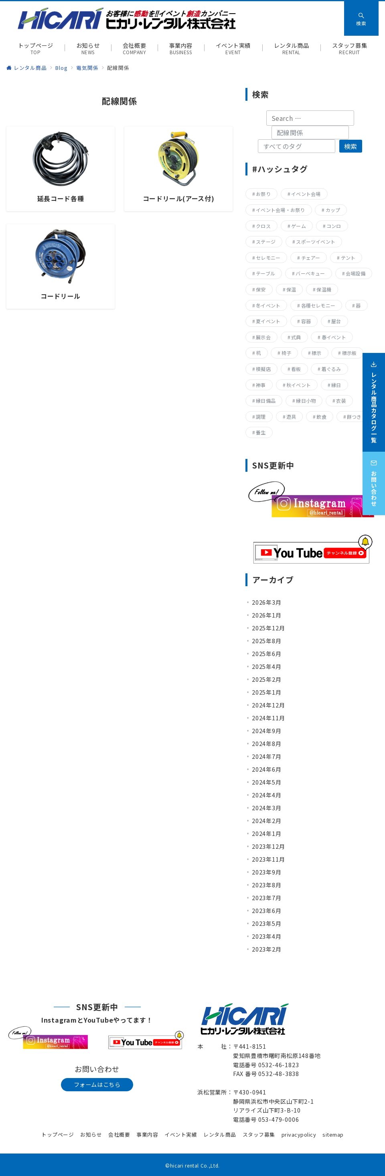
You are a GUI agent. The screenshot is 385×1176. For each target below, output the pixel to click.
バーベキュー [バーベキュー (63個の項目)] (310, 273)
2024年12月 (268, 705)
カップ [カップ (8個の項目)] (333, 209)
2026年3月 (267, 602)
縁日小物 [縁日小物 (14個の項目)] (306, 400)
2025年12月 (268, 628)
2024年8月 (267, 744)
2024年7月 (267, 756)
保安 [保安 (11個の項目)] (260, 289)
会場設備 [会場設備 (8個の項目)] (355, 273)
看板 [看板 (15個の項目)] (296, 368)
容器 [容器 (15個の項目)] (306, 321)
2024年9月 (267, 731)
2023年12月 (268, 846)
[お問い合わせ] (374, 478)
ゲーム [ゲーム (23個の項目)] (298, 225)
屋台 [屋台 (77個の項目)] (336, 321)
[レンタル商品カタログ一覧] (374, 397)
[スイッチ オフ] (361, 18)
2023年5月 (267, 923)
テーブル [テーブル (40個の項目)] (265, 273)
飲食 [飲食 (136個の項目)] (321, 416)
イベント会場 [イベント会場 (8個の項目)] (305, 193)
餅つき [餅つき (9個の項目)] (354, 416)
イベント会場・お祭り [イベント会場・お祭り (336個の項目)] (280, 209)
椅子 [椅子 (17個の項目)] (286, 352)
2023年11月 (268, 859)
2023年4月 (267, 936)
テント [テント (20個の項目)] (348, 257)
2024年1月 (267, 834)
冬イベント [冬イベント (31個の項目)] (268, 305)
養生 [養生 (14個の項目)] (260, 432)
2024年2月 (267, 821)
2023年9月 (267, 872)
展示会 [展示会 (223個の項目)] (263, 337)
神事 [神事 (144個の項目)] (260, 384)
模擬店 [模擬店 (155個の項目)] (263, 368)
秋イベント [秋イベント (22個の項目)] (298, 384)
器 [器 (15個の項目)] (358, 305)
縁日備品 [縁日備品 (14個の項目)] (266, 400)
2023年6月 (267, 911)
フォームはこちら (97, 1084)
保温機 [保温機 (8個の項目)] (323, 289)
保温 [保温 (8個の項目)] (291, 289)
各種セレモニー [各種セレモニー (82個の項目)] (318, 305)
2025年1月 (267, 692)
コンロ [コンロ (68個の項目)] (333, 225)
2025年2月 (267, 679)
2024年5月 (267, 782)
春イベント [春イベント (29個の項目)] (334, 337)
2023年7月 (267, 898)
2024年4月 (267, 795)
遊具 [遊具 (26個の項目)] (291, 416)
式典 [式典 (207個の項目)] (296, 337)
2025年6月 (267, 654)
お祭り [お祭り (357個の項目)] (263, 193)
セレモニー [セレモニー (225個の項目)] (268, 257)
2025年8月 (267, 641)
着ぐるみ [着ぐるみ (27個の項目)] (331, 368)
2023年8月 (267, 885)
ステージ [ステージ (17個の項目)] (266, 241)
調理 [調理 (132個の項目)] (260, 416)
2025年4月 (267, 666)
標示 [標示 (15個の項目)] (316, 352)
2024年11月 (268, 718)
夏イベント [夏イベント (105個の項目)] (268, 321)
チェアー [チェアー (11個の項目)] (310, 257)
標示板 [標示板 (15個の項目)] (349, 352)
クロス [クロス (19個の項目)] (263, 225)
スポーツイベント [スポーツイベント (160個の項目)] (315, 241)
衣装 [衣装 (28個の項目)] (341, 400)
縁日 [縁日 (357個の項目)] (336, 384)
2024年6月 (267, 769)
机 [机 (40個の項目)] (258, 352)
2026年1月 (267, 615)
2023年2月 (267, 949)
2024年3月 (267, 808)
